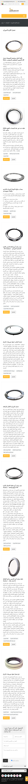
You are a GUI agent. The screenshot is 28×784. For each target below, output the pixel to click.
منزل (2, 22)
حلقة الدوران (6, 156)
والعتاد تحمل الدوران (7, 213)
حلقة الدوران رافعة (7, 449)
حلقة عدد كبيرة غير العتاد (14, 153)
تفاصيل (13, 98)
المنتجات (7, 22)
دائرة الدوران (6, 94)
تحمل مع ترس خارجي (15, 306)
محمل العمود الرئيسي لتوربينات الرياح (11, 714)
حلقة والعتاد (6, 211)
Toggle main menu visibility (24, 15)
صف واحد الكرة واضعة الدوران (9, 640)
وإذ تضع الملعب (19, 370)
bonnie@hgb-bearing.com (9, 1)
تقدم (5, 760)
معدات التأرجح (12, 211)
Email (6, 98)
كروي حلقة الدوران (7, 92)
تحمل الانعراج (6, 712)
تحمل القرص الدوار (7, 543)
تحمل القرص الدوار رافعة (8, 452)
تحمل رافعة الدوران (7, 373)
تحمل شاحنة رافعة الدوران (8, 308)
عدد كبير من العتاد (7, 545)
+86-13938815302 (21, 1)
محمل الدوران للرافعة (17, 449)
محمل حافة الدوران (16, 543)
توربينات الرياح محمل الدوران (16, 712)
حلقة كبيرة (6, 153)
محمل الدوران (6, 306)
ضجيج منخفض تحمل (17, 92)
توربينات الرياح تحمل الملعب (9, 370)
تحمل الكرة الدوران (14, 638)
